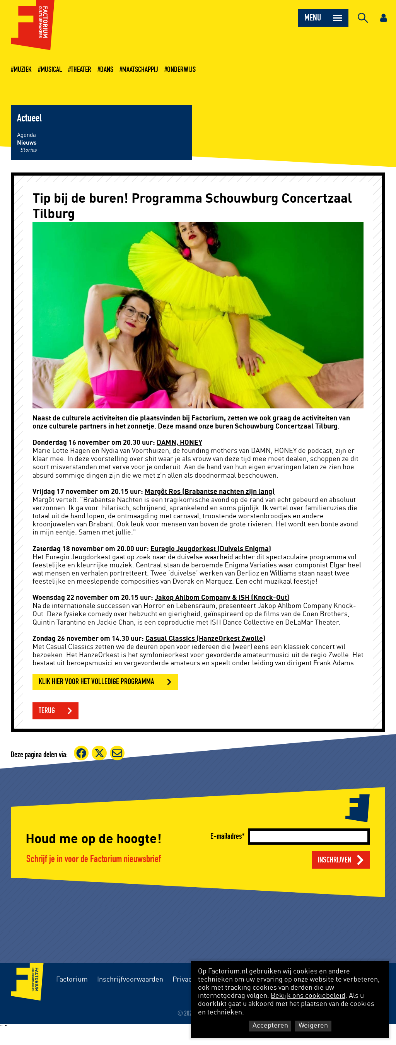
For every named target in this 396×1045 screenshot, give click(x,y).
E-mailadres (226, 836)
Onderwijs (181, 69)
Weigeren (313, 1025)
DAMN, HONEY (179, 442)
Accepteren (270, 1025)
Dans (106, 69)
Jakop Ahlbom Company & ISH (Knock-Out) (222, 597)
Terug (47, 711)
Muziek (23, 69)
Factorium (72, 979)
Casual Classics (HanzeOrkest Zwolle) (205, 638)
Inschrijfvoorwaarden (130, 979)
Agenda (26, 135)
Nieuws (27, 143)
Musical (51, 69)
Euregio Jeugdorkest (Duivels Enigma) (210, 549)
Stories (28, 150)
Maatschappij (140, 69)
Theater (81, 69)
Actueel (29, 118)
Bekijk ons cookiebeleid (308, 995)
